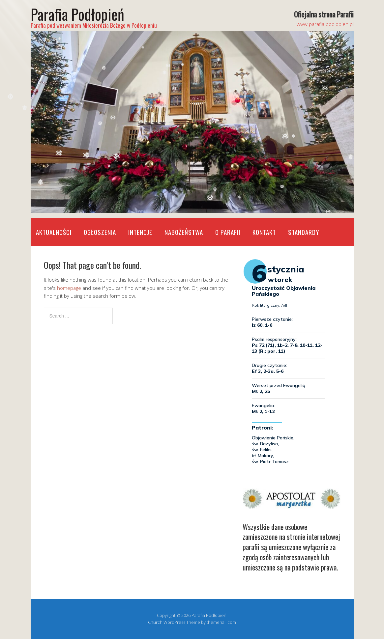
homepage (69, 288)
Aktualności (54, 231)
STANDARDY (303, 231)
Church (155, 622)
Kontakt (264, 231)
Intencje (140, 231)
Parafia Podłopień (77, 14)
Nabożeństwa (183, 231)
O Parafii (227, 231)
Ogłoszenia (100, 231)
